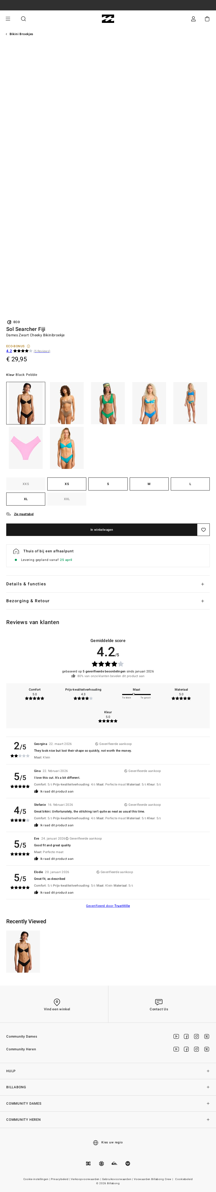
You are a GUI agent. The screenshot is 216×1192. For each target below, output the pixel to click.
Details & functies (26, 584)
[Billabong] (108, 19)
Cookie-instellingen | (37, 1179)
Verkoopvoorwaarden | (86, 1179)
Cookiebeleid (184, 1179)
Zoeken (23, 19)
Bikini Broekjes (22, 34)
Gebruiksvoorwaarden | (118, 1179)
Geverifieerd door (108, 905)
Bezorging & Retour (28, 601)
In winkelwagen (101, 529)
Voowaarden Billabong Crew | (154, 1179)
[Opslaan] (203, 529)
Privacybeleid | (61, 1179)
